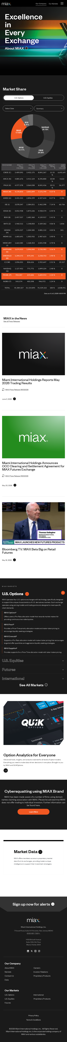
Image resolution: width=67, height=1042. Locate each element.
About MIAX (9, 967)
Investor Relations (41, 971)
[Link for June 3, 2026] (9, 399)
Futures (33, 669)
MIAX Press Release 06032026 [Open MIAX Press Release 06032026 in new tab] (15, 389)
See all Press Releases (11, 321)
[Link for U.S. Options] (27, 593)
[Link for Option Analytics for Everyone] (5, 770)
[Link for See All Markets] (33, 685)
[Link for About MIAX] (16, 48)
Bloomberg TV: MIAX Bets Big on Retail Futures (29, 550)
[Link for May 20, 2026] (9, 485)
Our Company (41, 3)
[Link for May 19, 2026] (9, 560)
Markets (8, 971)
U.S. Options (18, 97)
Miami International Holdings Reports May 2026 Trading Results (31, 381)
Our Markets (53, 3)
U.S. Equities (48, 97)
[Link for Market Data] (28, 851)
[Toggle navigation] (62, 3)
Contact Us (9, 975)
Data (7, 979)
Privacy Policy (33, 1015)
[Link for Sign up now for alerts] (33, 904)
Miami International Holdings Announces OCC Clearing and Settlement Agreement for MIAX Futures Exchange (33, 466)
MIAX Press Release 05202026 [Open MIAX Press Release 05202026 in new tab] (15, 476)
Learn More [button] (33, 811)
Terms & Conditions (33, 1019)
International (33, 678)
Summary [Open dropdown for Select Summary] (40, 108)
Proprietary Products (42, 975)
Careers (37, 967)
